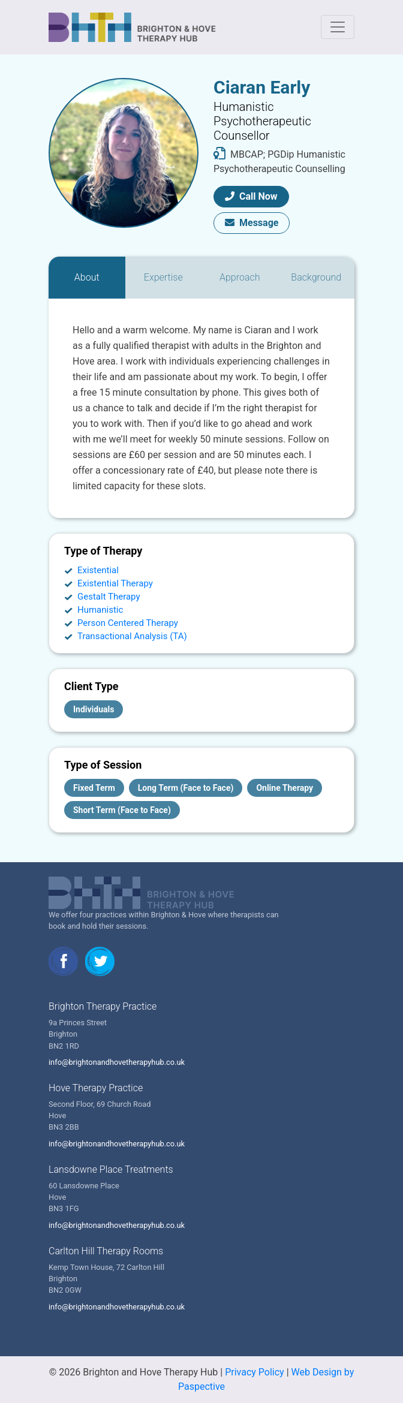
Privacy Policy (254, 1372)
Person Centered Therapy (127, 623)
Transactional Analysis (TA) (132, 636)
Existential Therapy (115, 583)
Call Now (251, 196)
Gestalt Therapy (108, 596)
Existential (98, 570)
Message (251, 222)
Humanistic (100, 609)
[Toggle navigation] (337, 27)
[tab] (87, 278)
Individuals (93, 709)
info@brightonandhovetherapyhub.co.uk (117, 1062)
